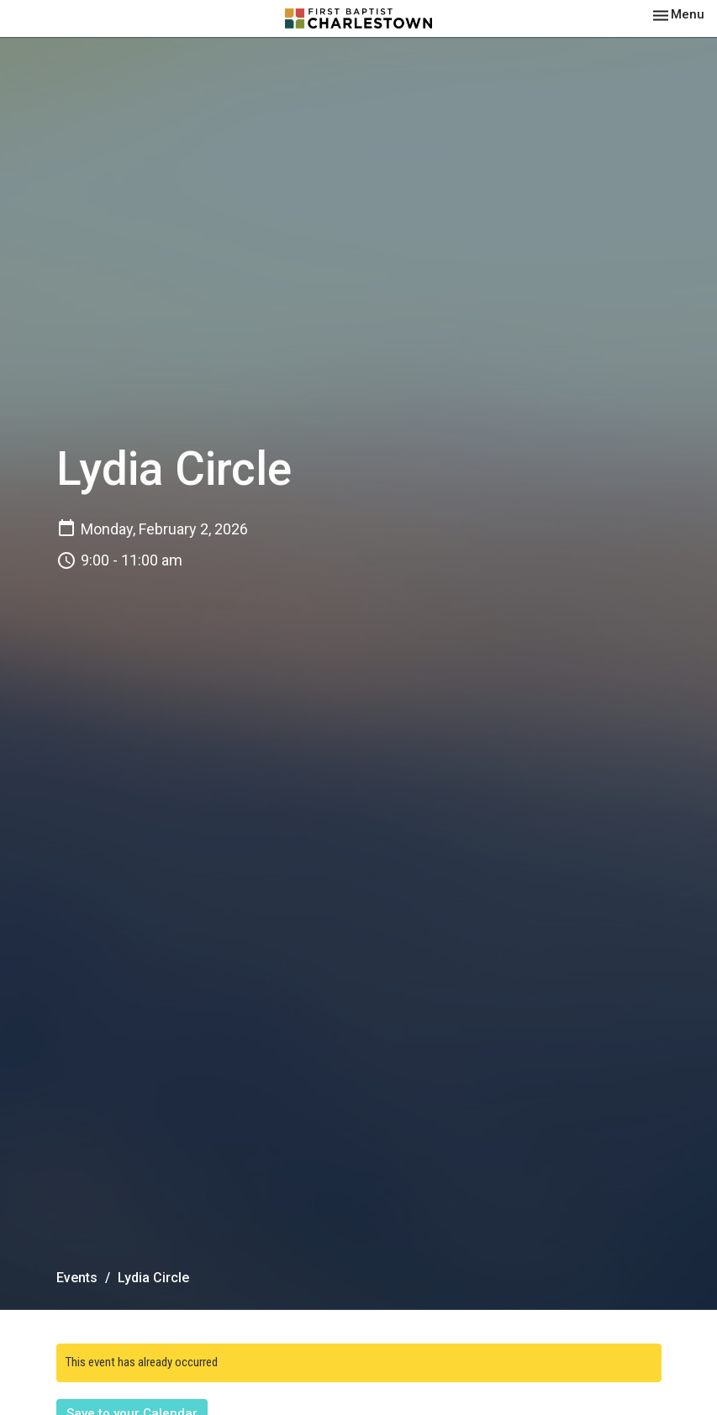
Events (77, 1278)
